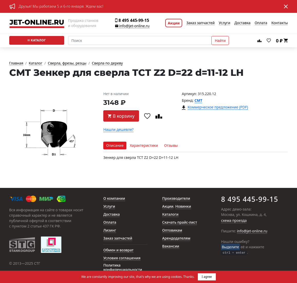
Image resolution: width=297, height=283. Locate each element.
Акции (174, 23)
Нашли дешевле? (118, 129)
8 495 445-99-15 (132, 20)
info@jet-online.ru (132, 26)
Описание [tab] (115, 145)
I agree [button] (207, 277)
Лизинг (109, 230)
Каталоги (170, 214)
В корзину (121, 116)
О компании (114, 198)
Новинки (183, 206)
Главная (16, 63)
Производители (176, 198)
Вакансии (170, 246)
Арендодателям (176, 238)
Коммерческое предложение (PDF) (218, 107)
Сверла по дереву (107, 63)
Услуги (224, 23)
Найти (220, 40)
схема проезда (234, 220)
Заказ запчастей (200, 23)
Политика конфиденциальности (122, 267)
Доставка (242, 23)
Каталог (36, 40)
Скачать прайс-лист (179, 222)
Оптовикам (172, 230)
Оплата (261, 23)
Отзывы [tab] (171, 145)
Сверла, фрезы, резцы (67, 63)
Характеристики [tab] (144, 145)
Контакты (279, 23)
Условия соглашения (121, 258)
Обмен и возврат (118, 250)
